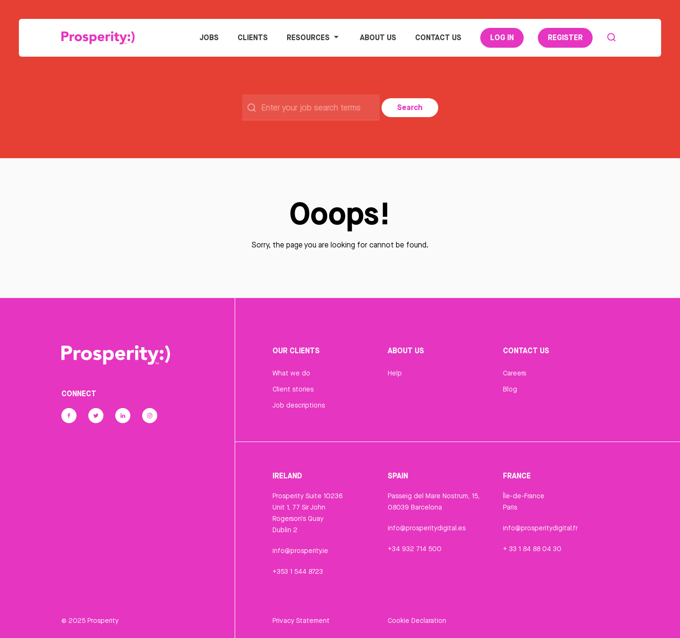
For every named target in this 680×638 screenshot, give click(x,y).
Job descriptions (298, 405)
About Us (378, 37)
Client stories (293, 389)
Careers (514, 373)
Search (410, 107)
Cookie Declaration (417, 620)
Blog (510, 389)
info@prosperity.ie (300, 550)
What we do (291, 373)
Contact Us (438, 37)
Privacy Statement (301, 620)
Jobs (209, 37)
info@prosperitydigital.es (427, 528)
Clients (253, 37)
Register (565, 37)
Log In (502, 37)
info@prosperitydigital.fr (540, 528)
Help (395, 373)
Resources (314, 37)
